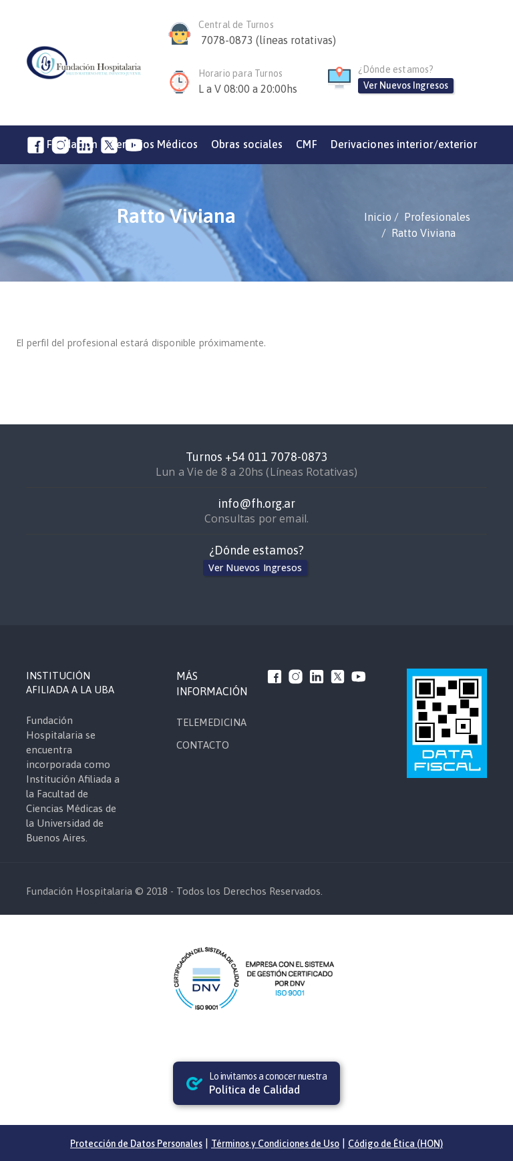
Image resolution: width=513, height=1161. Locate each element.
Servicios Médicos (154, 144)
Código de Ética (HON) (395, 1143)
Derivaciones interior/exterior (404, 144)
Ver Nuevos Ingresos (405, 85)
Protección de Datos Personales (136, 1143)
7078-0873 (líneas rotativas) (268, 40)
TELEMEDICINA (211, 722)
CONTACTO (202, 745)
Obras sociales (247, 144)
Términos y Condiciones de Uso (275, 1143)
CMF (306, 144)
